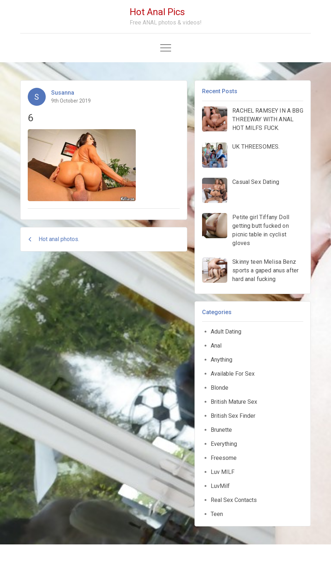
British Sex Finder (233, 415)
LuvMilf (220, 486)
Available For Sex (233, 373)
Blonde (219, 387)
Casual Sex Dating (255, 181)
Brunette (221, 429)
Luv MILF (222, 471)
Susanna (62, 92)
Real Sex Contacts (234, 500)
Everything (224, 443)
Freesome (224, 457)
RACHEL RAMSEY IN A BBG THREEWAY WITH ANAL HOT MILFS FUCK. (267, 119)
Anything (221, 359)
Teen (217, 514)
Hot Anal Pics (157, 11)
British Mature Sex (234, 401)
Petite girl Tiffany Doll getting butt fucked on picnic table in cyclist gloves (260, 230)
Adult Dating (226, 331)
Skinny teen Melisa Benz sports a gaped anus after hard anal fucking (265, 270)
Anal (216, 345)
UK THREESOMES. (255, 146)
